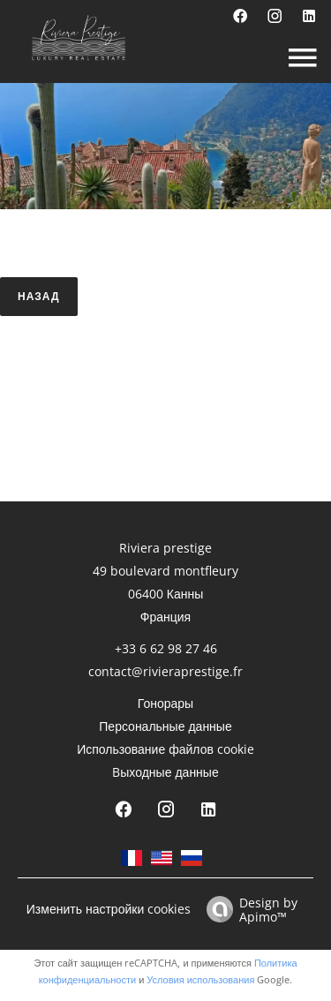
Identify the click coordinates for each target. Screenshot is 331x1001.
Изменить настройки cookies (108, 908)
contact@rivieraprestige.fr (165, 671)
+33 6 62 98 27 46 (166, 648)
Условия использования (200, 979)
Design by (247, 908)
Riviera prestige (165, 547)
